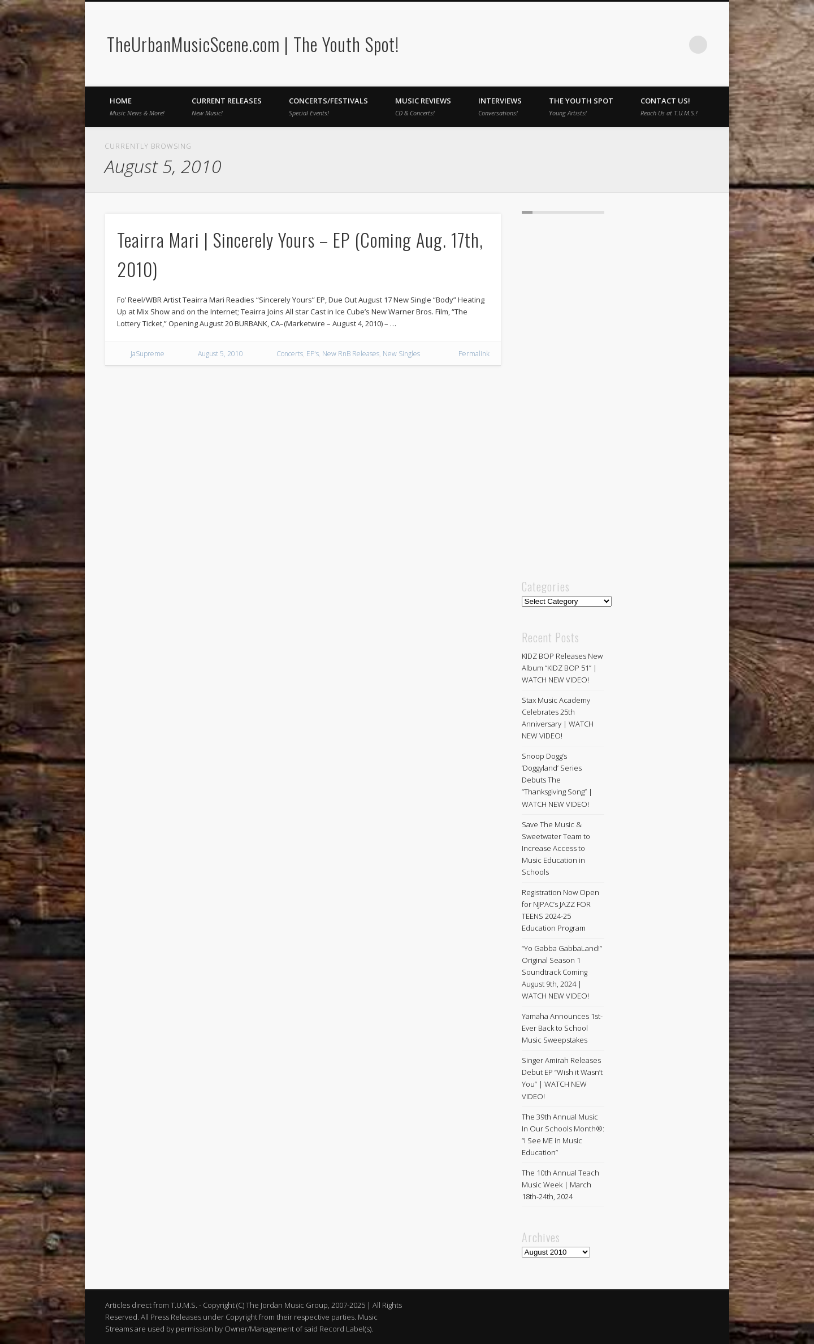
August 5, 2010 (220, 353)
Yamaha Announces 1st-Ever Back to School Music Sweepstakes (562, 1028)
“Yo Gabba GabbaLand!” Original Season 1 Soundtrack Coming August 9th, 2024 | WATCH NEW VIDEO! (562, 972)
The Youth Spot (581, 106)
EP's (312, 353)
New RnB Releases (350, 353)
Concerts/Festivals (328, 106)
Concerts (289, 353)
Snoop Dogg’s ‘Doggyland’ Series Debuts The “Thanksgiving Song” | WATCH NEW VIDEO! (557, 780)
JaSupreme (147, 353)
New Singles (401, 353)
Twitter (675, 45)
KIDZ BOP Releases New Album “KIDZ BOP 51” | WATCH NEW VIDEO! (562, 668)
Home (137, 106)
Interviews (500, 106)
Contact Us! (669, 106)
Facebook (652, 45)
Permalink (474, 353)
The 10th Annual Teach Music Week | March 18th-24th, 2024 (560, 1185)
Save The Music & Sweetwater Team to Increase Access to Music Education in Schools (556, 848)
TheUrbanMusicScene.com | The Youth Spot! (253, 44)
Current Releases (227, 106)
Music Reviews (423, 106)
